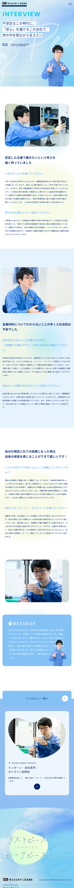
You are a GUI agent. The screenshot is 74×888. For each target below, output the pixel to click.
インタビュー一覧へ (37, 698)
